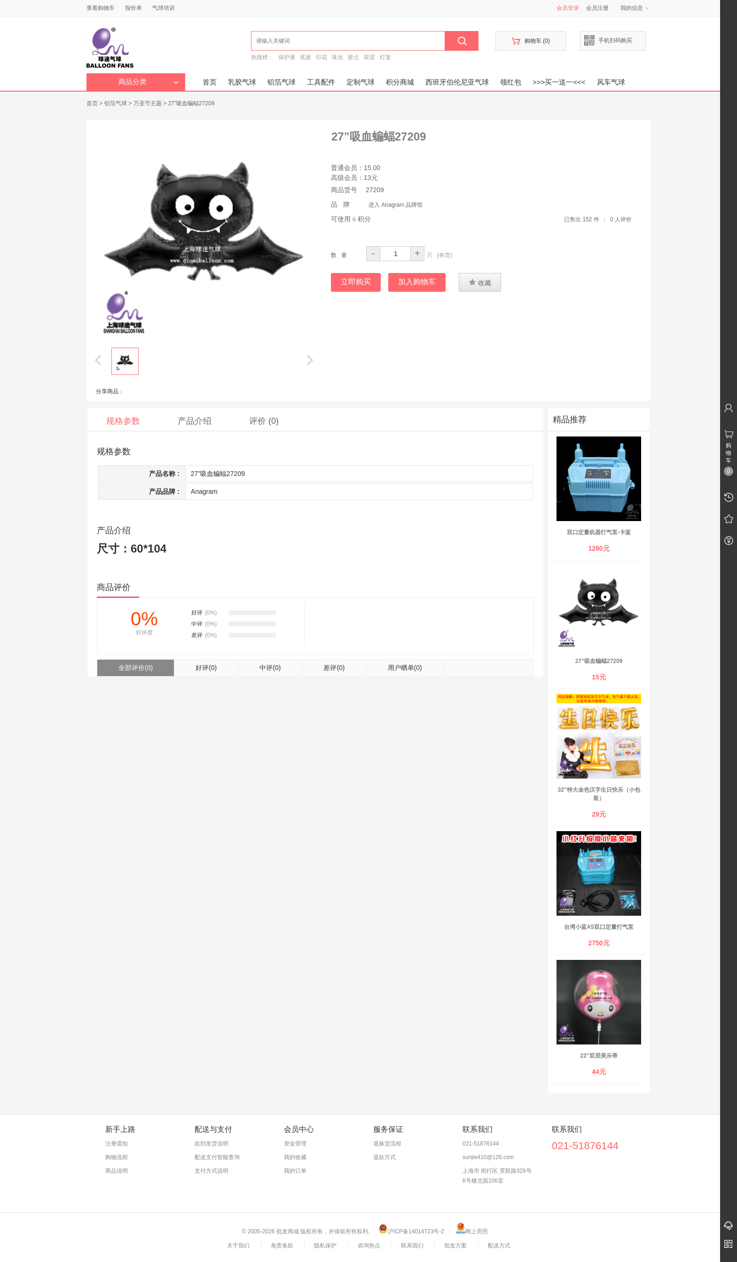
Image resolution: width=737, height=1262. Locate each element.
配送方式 (499, 1245)
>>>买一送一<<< (559, 82)
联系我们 (412, 1245)
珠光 (337, 57)
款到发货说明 (211, 1143)
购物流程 (116, 1157)
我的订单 (295, 1171)
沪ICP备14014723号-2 (411, 1231)
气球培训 (163, 8)
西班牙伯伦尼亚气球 (457, 82)
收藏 (480, 282)
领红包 (510, 82)
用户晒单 (405, 667)
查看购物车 (100, 8)
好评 (206, 667)
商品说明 (116, 1171)
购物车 (530, 41)
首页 (210, 82)
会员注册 (597, 8)
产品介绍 (195, 421)
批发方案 (455, 1245)
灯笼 (385, 57)
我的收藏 (295, 1157)
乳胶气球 (242, 82)
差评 (334, 667)
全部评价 (135, 667)
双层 (369, 57)
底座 (305, 57)
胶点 (353, 57)
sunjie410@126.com (488, 1157)
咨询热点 (369, 1245)
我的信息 (635, 8)
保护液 (286, 57)
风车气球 (611, 82)
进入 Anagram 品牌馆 (395, 205)
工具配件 (321, 82)
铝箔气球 (281, 82)
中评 (270, 667)
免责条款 (282, 1245)
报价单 (133, 8)
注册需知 (116, 1143)
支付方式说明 (211, 1171)
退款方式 (384, 1157)
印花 (321, 57)
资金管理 (295, 1143)
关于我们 (238, 1245)
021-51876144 (481, 1143)
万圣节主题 (147, 103)
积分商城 (400, 82)
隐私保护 (325, 1245)
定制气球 (360, 82)
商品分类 (148, 82)
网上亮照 (472, 1231)
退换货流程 (387, 1143)
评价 (264, 421)
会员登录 (568, 8)
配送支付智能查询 (217, 1157)
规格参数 (123, 421)
